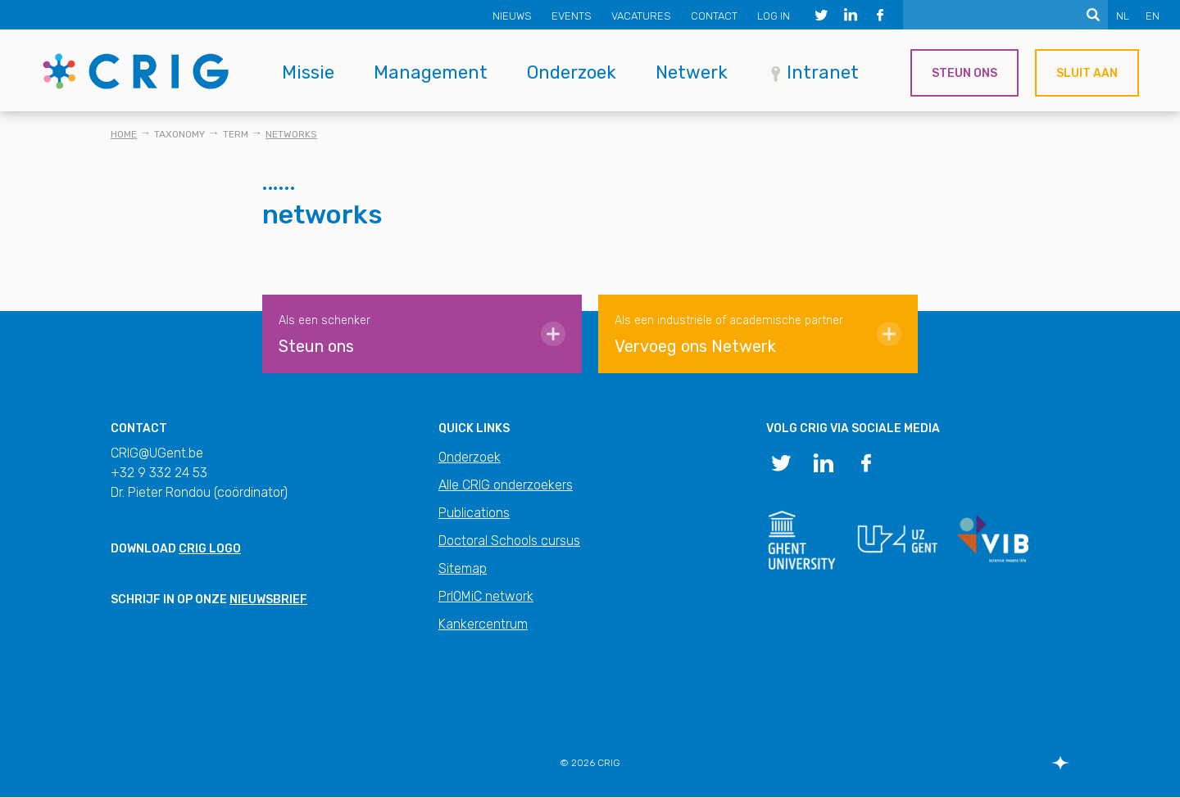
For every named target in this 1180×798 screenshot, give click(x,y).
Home (124, 134)
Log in (773, 16)
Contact (714, 16)
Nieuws (512, 16)
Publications (474, 513)
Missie (308, 72)
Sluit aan (1087, 73)
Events (571, 16)
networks (291, 134)
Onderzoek (571, 72)
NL (1122, 16)
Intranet (823, 72)
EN (1153, 16)
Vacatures (641, 16)
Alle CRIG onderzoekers (505, 485)
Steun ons (964, 73)
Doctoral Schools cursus (509, 540)
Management (431, 72)
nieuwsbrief (268, 599)
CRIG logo (210, 549)
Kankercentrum (483, 624)
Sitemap (462, 568)
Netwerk (692, 72)
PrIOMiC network (485, 596)
